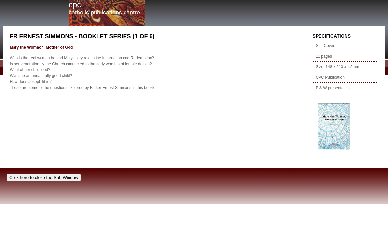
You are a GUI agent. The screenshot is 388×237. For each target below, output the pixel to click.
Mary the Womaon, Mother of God (41, 47)
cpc (75, 4)
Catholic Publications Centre (104, 12)
